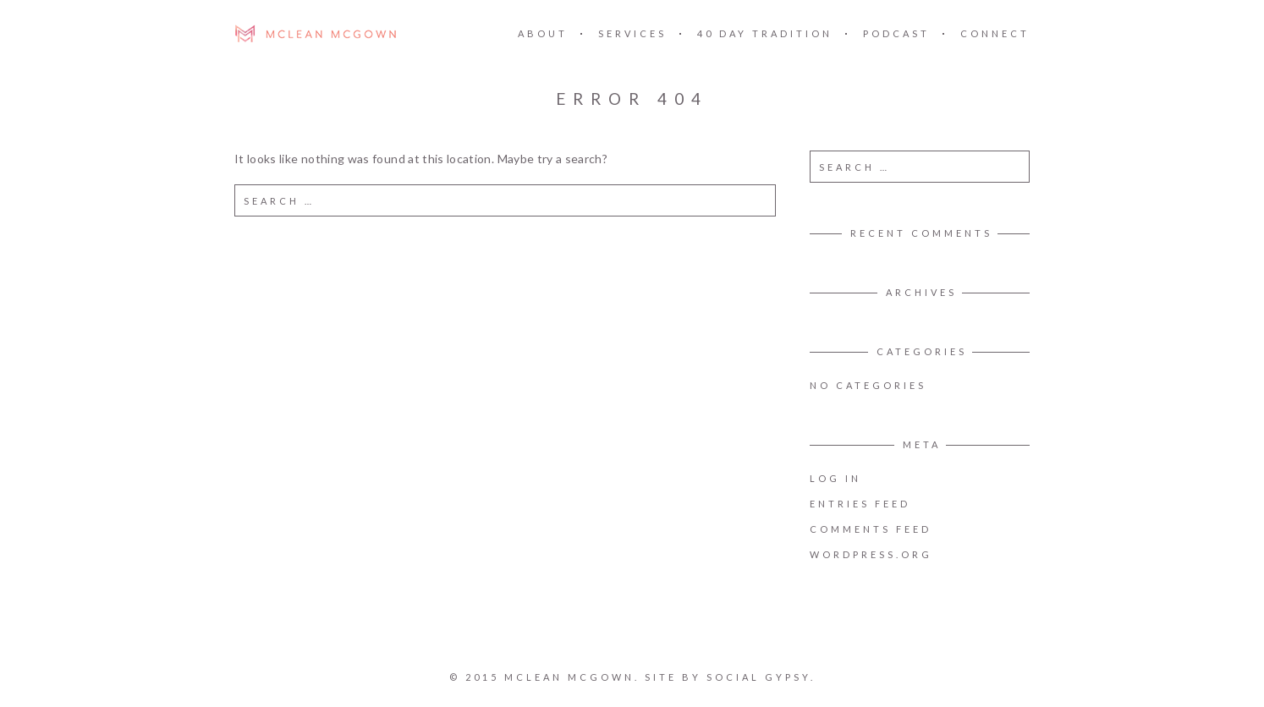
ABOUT (543, 33)
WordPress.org (871, 554)
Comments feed (871, 528)
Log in (835, 478)
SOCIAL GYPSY (758, 676)
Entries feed (860, 503)
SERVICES (632, 33)
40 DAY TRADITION (765, 33)
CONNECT (995, 33)
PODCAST (896, 33)
